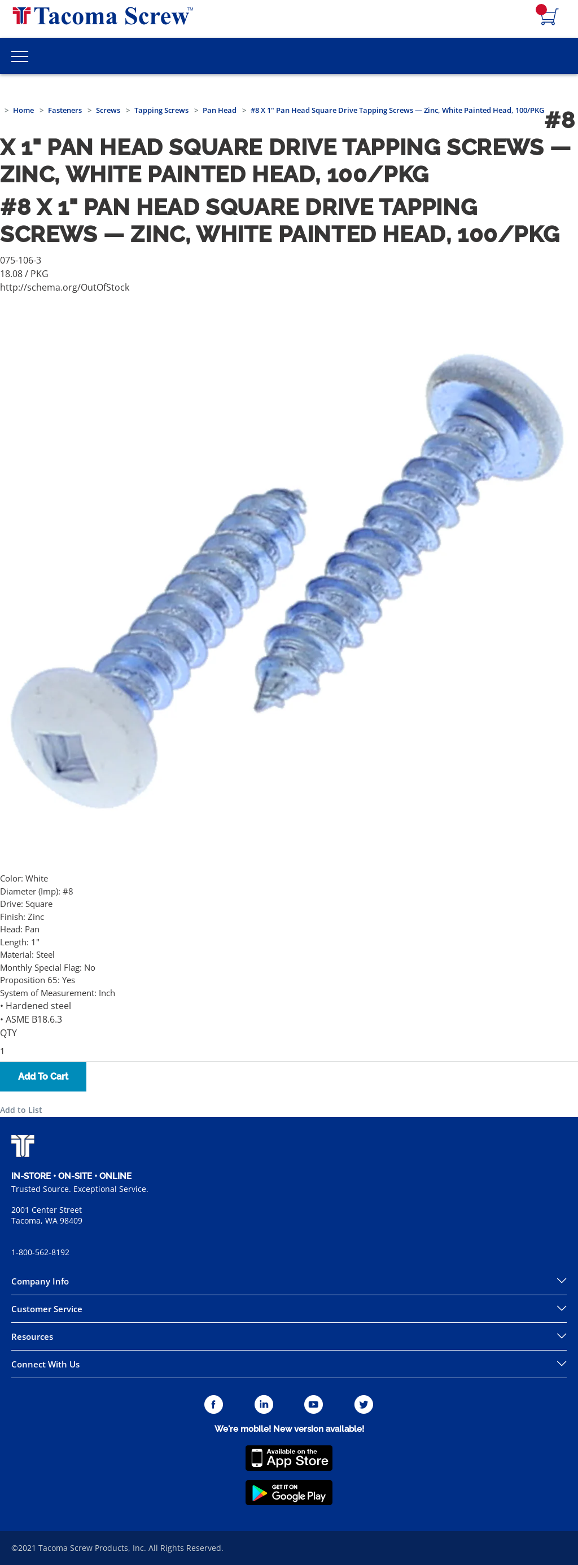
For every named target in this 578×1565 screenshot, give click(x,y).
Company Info (40, 1281)
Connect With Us (45, 1364)
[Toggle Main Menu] (19, 56)
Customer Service (46, 1308)
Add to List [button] (21, 1109)
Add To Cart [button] (43, 1076)
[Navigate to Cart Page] (550, 17)
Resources (32, 1336)
